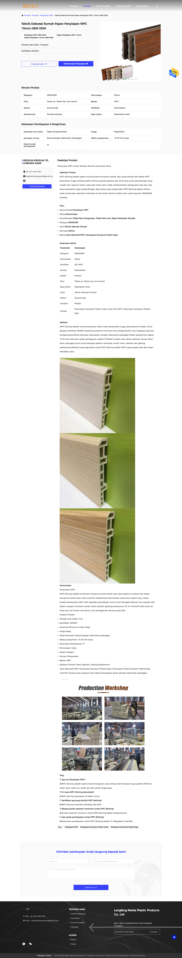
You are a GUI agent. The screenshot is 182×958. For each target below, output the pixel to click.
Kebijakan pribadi (44, 956)
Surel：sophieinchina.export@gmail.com (41, 921)
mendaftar (153, 932)
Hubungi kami (123, 6)
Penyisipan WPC (46, 15)
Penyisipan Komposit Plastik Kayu (124, 827)
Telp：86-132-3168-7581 (34, 916)
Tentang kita (103, 6)
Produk (87, 6)
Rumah (74, 6)
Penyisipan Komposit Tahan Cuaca (94, 827)
